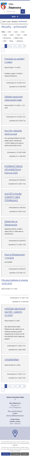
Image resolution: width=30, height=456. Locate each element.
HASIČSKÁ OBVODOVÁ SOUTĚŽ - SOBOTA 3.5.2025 (15, 312)
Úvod (3, 21)
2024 (18, 35)
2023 (12, 35)
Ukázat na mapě (15, 440)
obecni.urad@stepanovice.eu (15, 415)
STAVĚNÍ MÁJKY (12, 359)
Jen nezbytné (16, 454)
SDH (5, 41)
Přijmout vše (6, 454)
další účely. (15, 445)
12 (24, 46)
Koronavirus (7, 38)
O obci (8, 21)
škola (11, 41)
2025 (25, 35)
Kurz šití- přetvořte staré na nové (13, 132)
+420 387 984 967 (16, 411)
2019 (9, 32)
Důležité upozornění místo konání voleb (14, 98)
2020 (16, 32)
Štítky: (3, 32)
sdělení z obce (18, 38)
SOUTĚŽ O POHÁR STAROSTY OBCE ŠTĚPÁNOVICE (13, 197)
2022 (5, 35)
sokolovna (20, 41)
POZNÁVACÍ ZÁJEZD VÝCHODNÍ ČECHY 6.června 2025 (14, 169)
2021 (23, 32)
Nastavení (25, 454)
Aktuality (14, 21)
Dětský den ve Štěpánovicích (11, 223)
